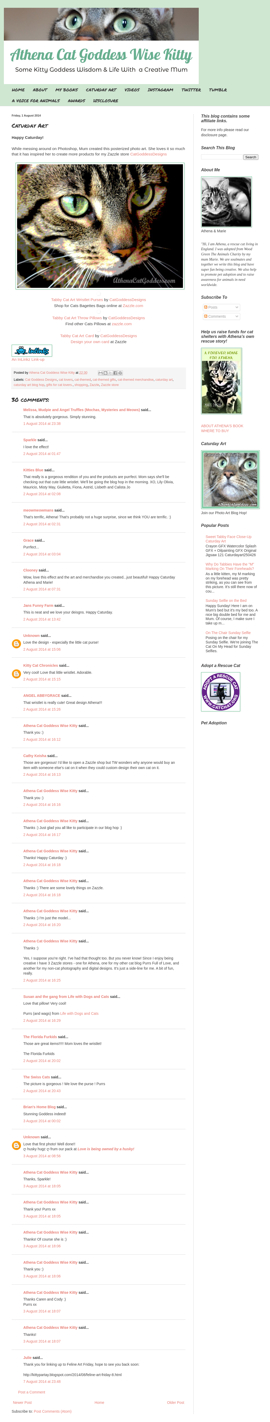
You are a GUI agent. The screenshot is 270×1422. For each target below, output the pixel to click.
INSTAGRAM (160, 90)
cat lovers (66, 380)
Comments (215, 316)
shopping (81, 385)
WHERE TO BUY (215, 431)
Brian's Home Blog (39, 1107)
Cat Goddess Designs (41, 380)
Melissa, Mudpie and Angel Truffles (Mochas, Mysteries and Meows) (81, 410)
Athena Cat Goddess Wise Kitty (50, 726)
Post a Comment (31, 1392)
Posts (210, 307)
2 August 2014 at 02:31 (42, 524)
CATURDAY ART (101, 90)
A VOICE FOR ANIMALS (36, 101)
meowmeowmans (38, 510)
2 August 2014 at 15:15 (42, 679)
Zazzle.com (133, 305)
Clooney (30, 570)
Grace (28, 540)
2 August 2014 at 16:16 (42, 804)
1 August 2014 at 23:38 (42, 423)
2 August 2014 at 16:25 (42, 980)
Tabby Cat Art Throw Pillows (77, 318)
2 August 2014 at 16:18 (42, 865)
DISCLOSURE (105, 101)
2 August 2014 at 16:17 (42, 835)
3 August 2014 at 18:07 (42, 1311)
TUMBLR (218, 90)
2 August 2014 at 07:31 (42, 589)
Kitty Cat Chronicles (40, 665)
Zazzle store (110, 385)
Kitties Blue (33, 470)
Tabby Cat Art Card (77, 336)
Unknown (31, 636)
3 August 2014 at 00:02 (42, 1121)
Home (99, 1402)
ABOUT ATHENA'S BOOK (222, 426)
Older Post (175, 1402)
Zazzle (94, 385)
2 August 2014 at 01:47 (42, 454)
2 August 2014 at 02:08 (42, 494)
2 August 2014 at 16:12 (42, 739)
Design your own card (90, 341)
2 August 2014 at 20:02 (42, 1061)
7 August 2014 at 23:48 (42, 1381)
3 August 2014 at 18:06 (42, 1246)
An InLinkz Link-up (28, 359)
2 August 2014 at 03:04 (42, 554)
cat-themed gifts (104, 380)
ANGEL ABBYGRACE (41, 695)
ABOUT (40, 90)
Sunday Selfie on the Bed (226, 600)
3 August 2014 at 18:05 (42, 1186)
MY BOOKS (66, 90)
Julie (27, 1358)
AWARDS (76, 101)
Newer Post (22, 1402)
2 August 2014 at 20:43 (42, 1091)
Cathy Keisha (34, 756)
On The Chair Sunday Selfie (228, 633)
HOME (18, 90)
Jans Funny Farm (38, 605)
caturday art (164, 380)
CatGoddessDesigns (148, 154)
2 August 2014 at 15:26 (42, 709)
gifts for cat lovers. (59, 385)
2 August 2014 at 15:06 (42, 649)
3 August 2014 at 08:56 (42, 1156)
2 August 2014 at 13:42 (42, 619)
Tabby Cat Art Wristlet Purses (77, 299)
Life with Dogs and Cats (79, 1013)
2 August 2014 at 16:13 (42, 774)
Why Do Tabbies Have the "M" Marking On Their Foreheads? (230, 566)
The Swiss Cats (36, 1077)
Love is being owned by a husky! (106, 1149)
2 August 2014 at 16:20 (42, 925)
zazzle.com (122, 324)
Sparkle (30, 440)
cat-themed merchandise (136, 380)
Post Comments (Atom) (53, 1411)
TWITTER (191, 90)
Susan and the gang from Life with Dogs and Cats (66, 997)
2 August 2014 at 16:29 (42, 1020)
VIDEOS (132, 90)
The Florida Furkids (40, 1037)
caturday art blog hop (29, 385)
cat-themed (83, 380)
